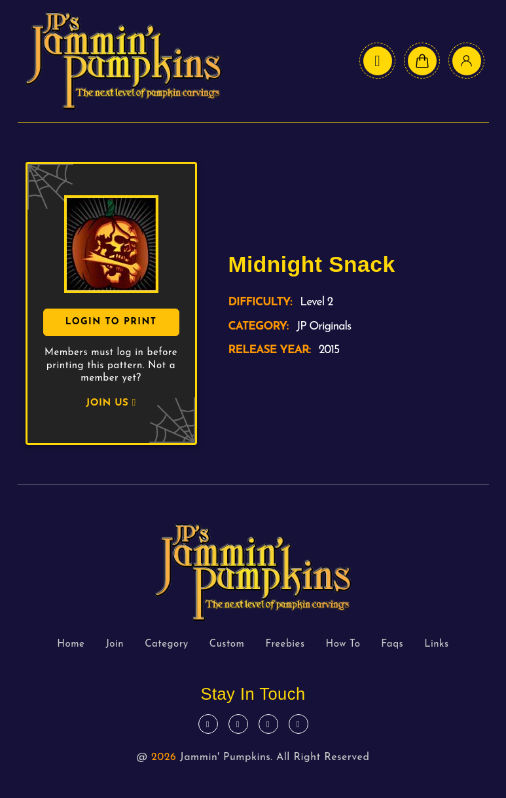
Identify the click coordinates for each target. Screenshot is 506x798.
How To (343, 644)
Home (70, 644)
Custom (227, 644)
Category (167, 644)
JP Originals (324, 326)
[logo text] (124, 60)
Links (436, 644)
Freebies (284, 644)
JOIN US (111, 403)
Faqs (392, 644)
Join (114, 644)
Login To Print (111, 322)
